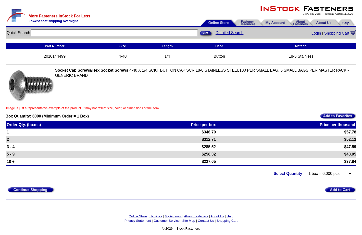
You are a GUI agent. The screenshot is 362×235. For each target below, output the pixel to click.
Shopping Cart (340, 33)
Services (156, 216)
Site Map (188, 220)
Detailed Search (230, 33)
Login (316, 33)
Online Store (138, 216)
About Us (217, 216)
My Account (173, 216)
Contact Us (206, 220)
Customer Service (167, 220)
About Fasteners (196, 216)
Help (230, 216)
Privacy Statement (138, 220)
